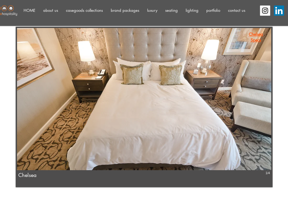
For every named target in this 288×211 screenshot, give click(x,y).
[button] (50, 10)
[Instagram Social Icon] (265, 10)
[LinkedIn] (279, 10)
